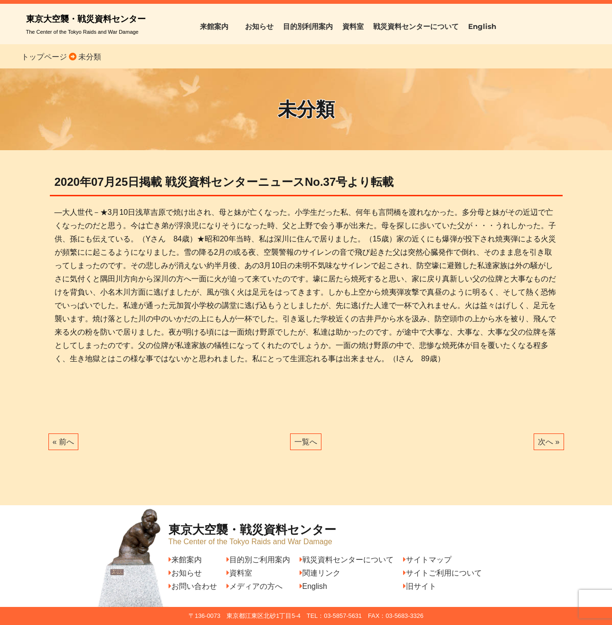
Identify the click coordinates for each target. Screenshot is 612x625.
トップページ (44, 57)
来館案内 (217, 26)
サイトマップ (427, 560)
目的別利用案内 (308, 26)
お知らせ (259, 26)
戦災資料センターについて (416, 26)
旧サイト (419, 586)
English (482, 26)
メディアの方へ (254, 586)
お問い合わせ (193, 586)
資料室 (353, 26)
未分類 (88, 57)
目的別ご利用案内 (258, 560)
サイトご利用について (442, 573)
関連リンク (320, 573)
